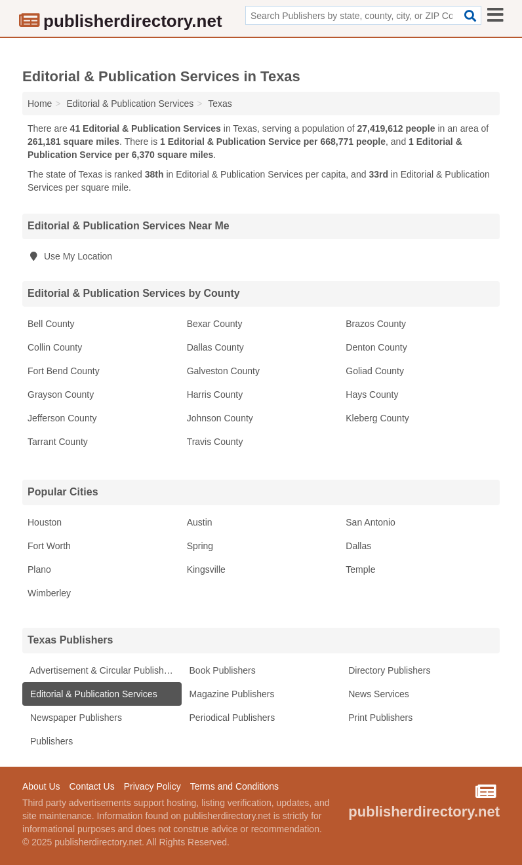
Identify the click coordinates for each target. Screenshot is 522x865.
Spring (200, 546)
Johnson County (220, 418)
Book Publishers (221, 670)
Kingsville (206, 569)
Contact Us (91, 786)
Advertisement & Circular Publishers (102, 670)
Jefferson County (62, 418)
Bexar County (215, 323)
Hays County (372, 394)
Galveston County (223, 371)
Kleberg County (377, 418)
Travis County (215, 441)
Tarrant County (58, 441)
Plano (39, 569)
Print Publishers (379, 717)
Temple (360, 569)
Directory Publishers (388, 670)
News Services (377, 694)
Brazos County (376, 323)
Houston (45, 522)
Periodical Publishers (231, 717)
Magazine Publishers (231, 694)
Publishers (50, 741)
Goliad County (375, 371)
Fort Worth (49, 546)
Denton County (376, 347)
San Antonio (370, 522)
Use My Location (70, 256)
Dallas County (215, 347)
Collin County (55, 347)
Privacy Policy (152, 786)
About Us (41, 786)
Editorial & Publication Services (92, 694)
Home (40, 103)
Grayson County (61, 394)
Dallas (358, 546)
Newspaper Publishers (75, 717)
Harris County (215, 394)
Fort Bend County (64, 371)
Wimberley (49, 593)
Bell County (51, 323)
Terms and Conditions (234, 786)
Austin (199, 522)
